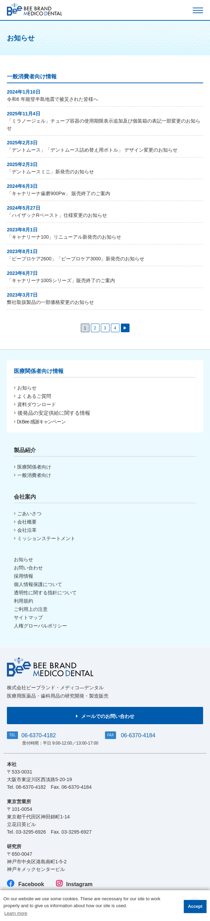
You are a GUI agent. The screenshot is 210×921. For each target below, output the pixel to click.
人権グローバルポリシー (40, 626)
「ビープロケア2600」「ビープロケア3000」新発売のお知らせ (75, 258)
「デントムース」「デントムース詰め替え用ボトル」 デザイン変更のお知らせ (92, 150)
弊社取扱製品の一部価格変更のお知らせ (50, 302)
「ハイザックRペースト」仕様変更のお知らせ (57, 215)
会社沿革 (25, 530)
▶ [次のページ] (125, 328)
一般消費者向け (32, 475)
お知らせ (25, 388)
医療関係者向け (32, 467)
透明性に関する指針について (45, 592)
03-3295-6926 (31, 832)
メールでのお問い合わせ (105, 716)
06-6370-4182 (38, 735)
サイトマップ (28, 617)
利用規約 (23, 601)
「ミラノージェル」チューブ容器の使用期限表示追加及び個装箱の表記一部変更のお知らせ (103, 124)
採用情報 (23, 576)
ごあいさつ (27, 513)
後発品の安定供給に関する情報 (52, 413)
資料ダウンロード (35, 404)
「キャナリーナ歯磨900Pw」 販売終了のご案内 (58, 193)
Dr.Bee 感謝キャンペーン (40, 421)
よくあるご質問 (32, 396)
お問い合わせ (28, 567)
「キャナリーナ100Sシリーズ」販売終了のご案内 (61, 280)
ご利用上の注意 (31, 609)
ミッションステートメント (44, 538)
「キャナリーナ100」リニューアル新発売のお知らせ (64, 237)
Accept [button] (195, 906)
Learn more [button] (15, 913)
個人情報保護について (38, 584)
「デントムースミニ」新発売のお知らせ (50, 171)
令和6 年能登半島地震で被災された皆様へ (52, 99)
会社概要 (25, 522)
